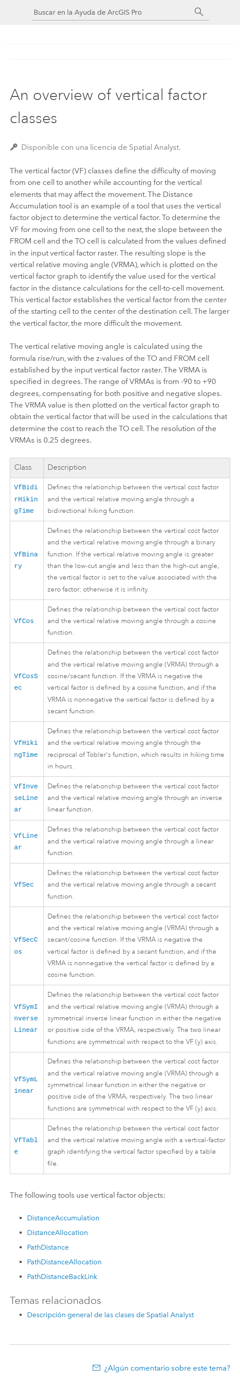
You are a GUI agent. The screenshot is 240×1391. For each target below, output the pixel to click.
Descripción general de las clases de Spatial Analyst (110, 1320)
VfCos (24, 623)
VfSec (24, 889)
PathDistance (48, 1252)
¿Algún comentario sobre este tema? (167, 1373)
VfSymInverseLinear (26, 1024)
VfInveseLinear (26, 802)
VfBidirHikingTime (26, 500)
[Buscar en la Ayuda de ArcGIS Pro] (111, 12)
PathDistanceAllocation (64, 1267)
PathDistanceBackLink (62, 1282)
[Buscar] (199, 12)
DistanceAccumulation (63, 1223)
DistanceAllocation (57, 1238)
